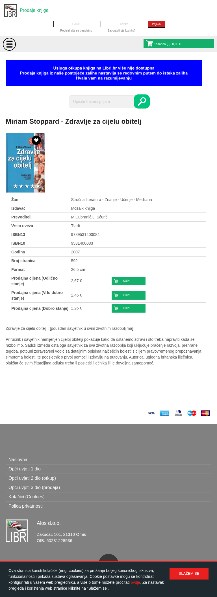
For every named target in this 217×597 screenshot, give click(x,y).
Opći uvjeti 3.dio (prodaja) (34, 487)
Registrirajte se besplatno (76, 30)
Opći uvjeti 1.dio (24, 468)
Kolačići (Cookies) (26, 496)
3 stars (27, 186)
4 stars (32, 186)
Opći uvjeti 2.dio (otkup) (32, 478)
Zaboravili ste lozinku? (122, 30)
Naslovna (17, 459)
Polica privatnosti (25, 506)
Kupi (126, 280)
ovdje (135, 582)
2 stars (21, 186)
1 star (15, 186)
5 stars (38, 186)
